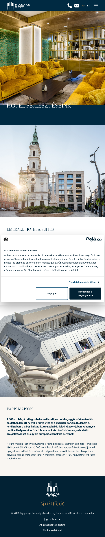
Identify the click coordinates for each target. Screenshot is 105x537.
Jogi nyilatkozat (52, 519)
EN (88, 5)
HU (83, 5)
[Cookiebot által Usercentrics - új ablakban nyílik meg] (88, 239)
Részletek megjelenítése (82, 282)
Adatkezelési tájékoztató (52, 524)
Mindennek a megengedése (85, 293)
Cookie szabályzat (52, 530)
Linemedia (88, 513)
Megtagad (51, 293)
